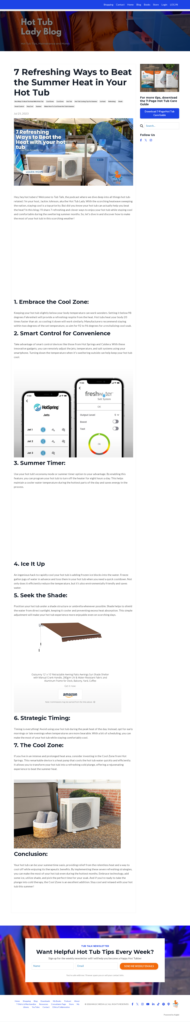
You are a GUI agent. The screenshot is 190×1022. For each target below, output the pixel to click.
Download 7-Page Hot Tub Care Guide (159, 113)
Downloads (45, 1001)
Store (156, 4)
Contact (120, 4)
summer (38, 106)
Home (130, 4)
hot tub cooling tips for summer (86, 101)
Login (164, 4)
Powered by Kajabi (171, 1015)
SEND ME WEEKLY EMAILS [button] (139, 966)
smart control (19, 106)
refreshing (111, 101)
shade (120, 101)
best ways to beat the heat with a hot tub (29, 101)
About (77, 1001)
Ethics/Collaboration (61, 1007)
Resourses (43, 1004)
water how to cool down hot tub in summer (59, 106)
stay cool (30, 106)
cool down (50, 101)
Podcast (67, 1001)
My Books (57, 1001)
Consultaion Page (58, 1004)
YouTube (36, 1007)
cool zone (60, 101)
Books (147, 4)
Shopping (108, 4)
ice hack (102, 101)
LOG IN (174, 4)
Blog (138, 4)
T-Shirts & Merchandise (26, 1004)
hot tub (69, 101)
